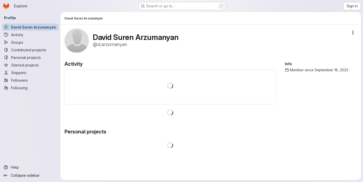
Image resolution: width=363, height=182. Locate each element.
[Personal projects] (30, 57)
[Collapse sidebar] (30, 175)
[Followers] (30, 80)
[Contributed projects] (30, 49)
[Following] (30, 87)
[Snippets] (30, 72)
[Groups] (30, 42)
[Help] (30, 167)
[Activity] (30, 34)
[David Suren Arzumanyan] (30, 27)
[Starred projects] (30, 65)
